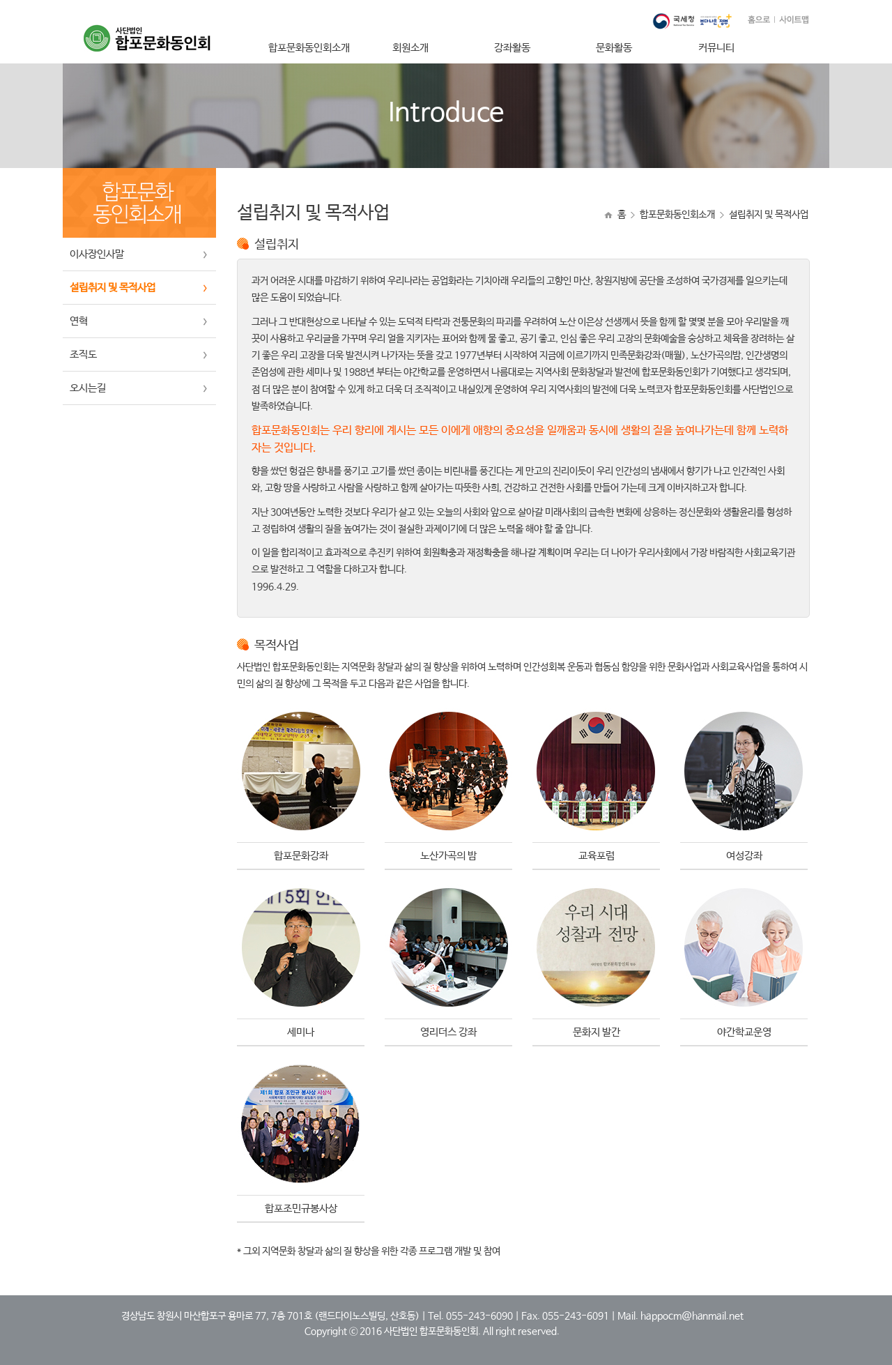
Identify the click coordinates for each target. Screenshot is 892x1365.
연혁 (79, 321)
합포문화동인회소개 (309, 48)
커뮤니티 (716, 48)
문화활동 (614, 48)
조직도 (83, 354)
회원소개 (410, 48)
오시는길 (88, 388)
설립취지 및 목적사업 (112, 287)
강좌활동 (512, 48)
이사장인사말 (97, 254)
